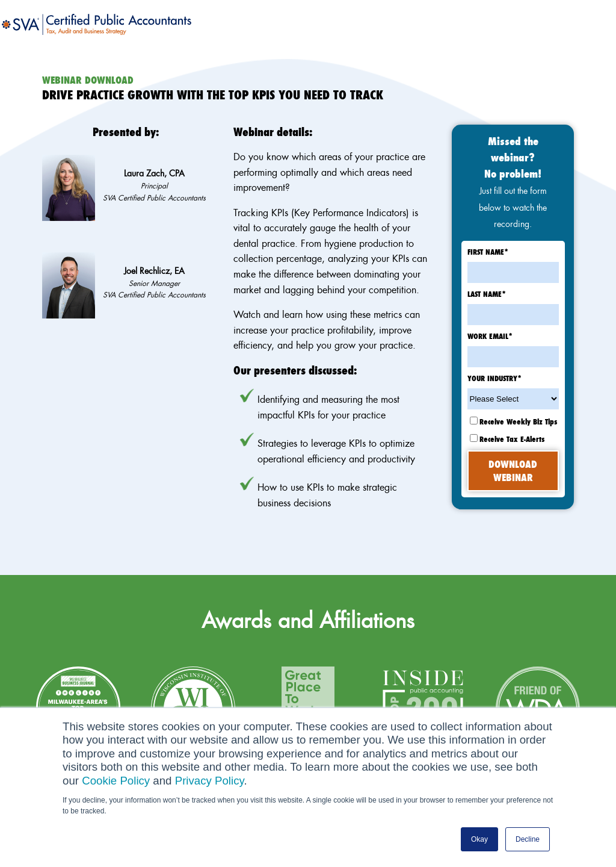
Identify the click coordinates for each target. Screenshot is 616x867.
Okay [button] (479, 839)
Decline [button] (528, 839)
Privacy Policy (209, 780)
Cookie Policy (116, 780)
